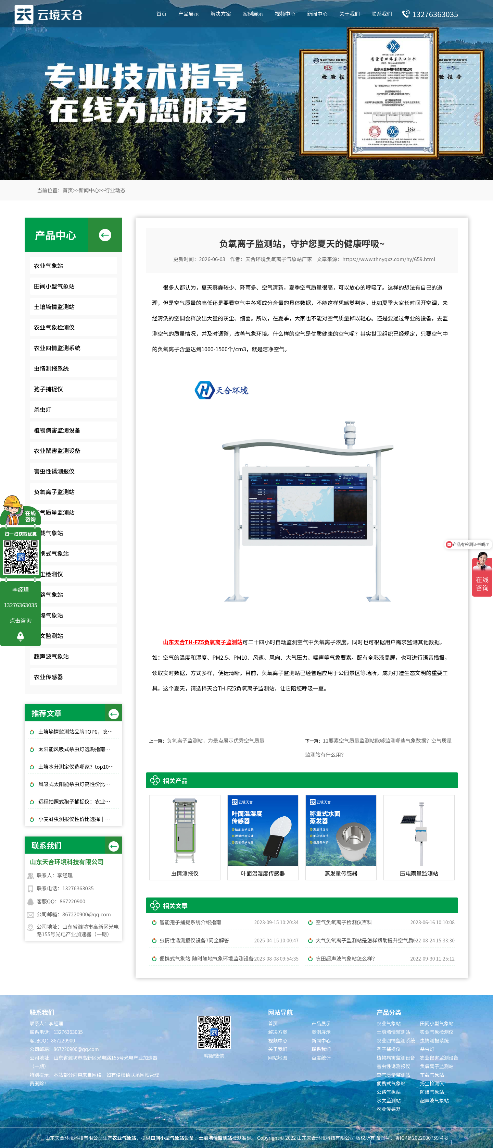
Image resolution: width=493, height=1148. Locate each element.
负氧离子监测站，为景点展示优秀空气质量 (215, 740)
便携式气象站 (51, 553)
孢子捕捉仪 (48, 388)
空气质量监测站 (54, 512)
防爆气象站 (48, 615)
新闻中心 (317, 13)
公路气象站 (48, 594)
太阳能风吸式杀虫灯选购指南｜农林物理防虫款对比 (78, 749)
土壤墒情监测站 (54, 306)
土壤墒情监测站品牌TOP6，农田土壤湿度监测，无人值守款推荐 (78, 731)
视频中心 (285, 13)
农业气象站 (48, 265)
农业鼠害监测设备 (57, 450)
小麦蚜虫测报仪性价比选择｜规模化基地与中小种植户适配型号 (78, 818)
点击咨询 (20, 620)
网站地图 (277, 1057)
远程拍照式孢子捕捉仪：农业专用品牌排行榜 (78, 801)
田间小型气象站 (54, 286)
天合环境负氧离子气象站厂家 (278, 258)
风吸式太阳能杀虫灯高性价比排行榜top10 (78, 783)
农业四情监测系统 (57, 347)
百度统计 (321, 1057)
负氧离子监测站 (54, 491)
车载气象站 (48, 532)
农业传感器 (48, 676)
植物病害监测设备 (57, 430)
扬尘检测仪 (48, 574)
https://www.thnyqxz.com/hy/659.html (388, 258)
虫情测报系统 (51, 368)
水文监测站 (48, 635)
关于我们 (349, 13)
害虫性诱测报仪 (54, 471)
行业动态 (115, 190)
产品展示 (188, 13)
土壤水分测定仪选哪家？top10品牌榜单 (78, 766)
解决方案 (221, 13)
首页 (161, 13)
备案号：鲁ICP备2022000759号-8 (412, 1137)
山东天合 (174, 642)
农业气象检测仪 (54, 327)
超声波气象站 (51, 656)
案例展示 (253, 13)
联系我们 (381, 13)
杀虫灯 (42, 409)
